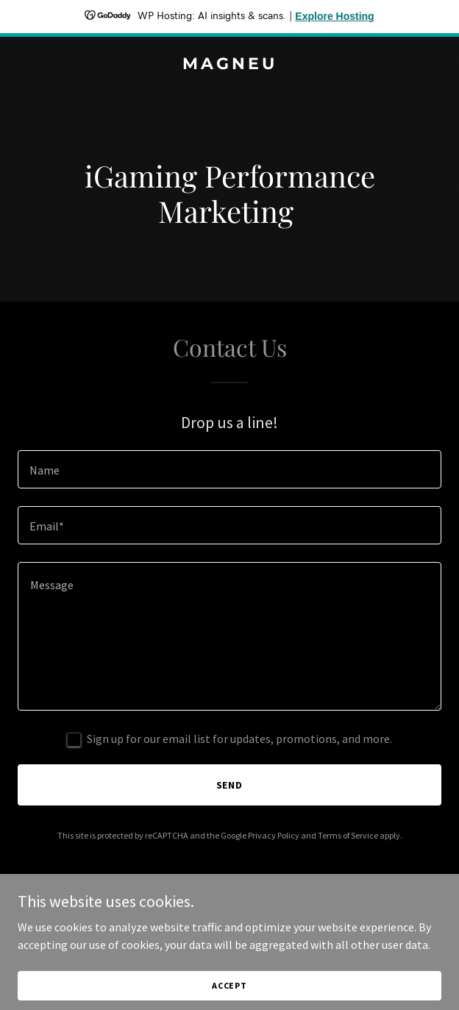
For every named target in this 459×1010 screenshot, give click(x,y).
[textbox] (229, 469)
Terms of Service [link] (348, 835)
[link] (229, 64)
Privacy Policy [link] (273, 835)
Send (229, 785)
